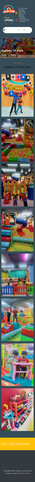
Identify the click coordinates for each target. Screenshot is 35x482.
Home (3, 55)
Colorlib (27, 473)
